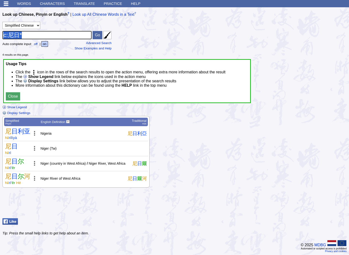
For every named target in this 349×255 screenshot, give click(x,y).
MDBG (320, 245)
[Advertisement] (308, 204)
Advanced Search (98, 43)
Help (135, 3)
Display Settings (16, 113)
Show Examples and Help (93, 48)
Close (13, 96)
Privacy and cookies (336, 251)
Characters (52, 3)
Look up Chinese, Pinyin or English (34, 14)
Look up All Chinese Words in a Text (103, 14)
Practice (113, 3)
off (36, 44)
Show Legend (14, 107)
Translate (84, 3)
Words (24, 3)
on (45, 44)
